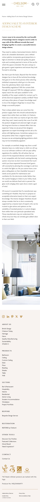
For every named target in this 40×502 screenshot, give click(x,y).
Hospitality (5, 389)
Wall (3, 375)
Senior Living (6, 397)
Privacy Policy (22, 493)
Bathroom (5, 355)
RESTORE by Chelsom (9, 428)
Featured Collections (9, 441)
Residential (5, 394)
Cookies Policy (5, 496)
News (4, 336)
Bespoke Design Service (10, 416)
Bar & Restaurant (7, 387)
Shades (4, 370)
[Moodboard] (37, 4)
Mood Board (6, 444)
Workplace (5, 402)
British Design (6, 329)
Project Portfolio (7, 404)
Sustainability (6, 341)
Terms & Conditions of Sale (24, 496)
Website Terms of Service (7, 493)
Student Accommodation (11, 399)
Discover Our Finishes (9, 439)
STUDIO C (5, 344)
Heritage (5, 334)
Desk (3, 363)
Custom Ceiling (7, 360)
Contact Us (6, 459)
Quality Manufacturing (9, 339)
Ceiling (4, 358)
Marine (4, 392)
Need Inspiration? (8, 446)
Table (4, 373)
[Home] (20, 4)
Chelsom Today (7, 331)
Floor (4, 365)
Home (4, 16)
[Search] (33, 4)
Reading (4, 368)
